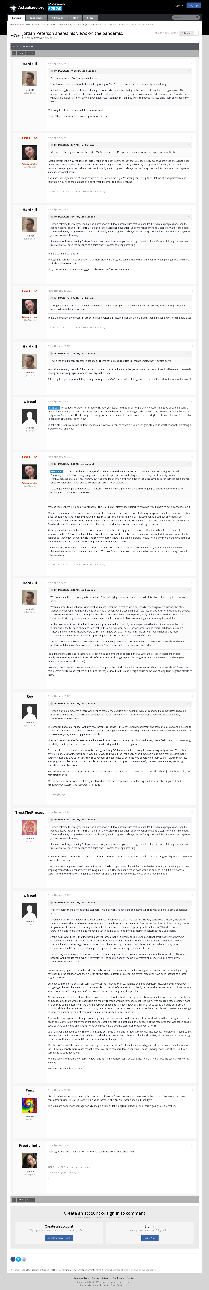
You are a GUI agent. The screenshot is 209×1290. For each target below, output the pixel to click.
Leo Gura (88, 70)
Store (90, 17)
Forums (16, 17)
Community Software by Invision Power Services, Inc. (104, 1285)
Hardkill (30, 63)
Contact (131, 1278)
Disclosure (118, 1278)
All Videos (57, 17)
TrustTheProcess (29, 812)
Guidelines (36, 17)
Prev (21, 53)
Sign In (179, 5)
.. (49, 1177)
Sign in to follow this (168, 32)
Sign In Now (150, 1238)
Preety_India (30, 1145)
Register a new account (59, 1238)
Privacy (106, 1278)
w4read (29, 401)
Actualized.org (81, 1278)
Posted (61, 63)
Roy (30, 696)
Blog (75, 17)
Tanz (30, 1090)
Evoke (37, 37)
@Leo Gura (55, 407)
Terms (95, 1278)
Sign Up (194, 5)
